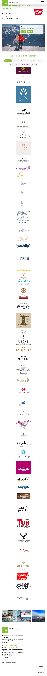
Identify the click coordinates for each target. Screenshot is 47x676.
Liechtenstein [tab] (25, 64)
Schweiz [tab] (16, 61)
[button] (42, 2)
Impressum (42, 666)
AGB (44, 669)
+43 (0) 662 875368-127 (11, 646)
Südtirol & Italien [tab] (14, 64)
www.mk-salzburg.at (12, 662)
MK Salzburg (13, 2)
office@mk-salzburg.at (12, 647)
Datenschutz (41, 672)
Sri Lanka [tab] (34, 64)
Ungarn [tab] (40, 61)
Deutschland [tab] (24, 61)
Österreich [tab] (8, 61)
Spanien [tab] (33, 61)
